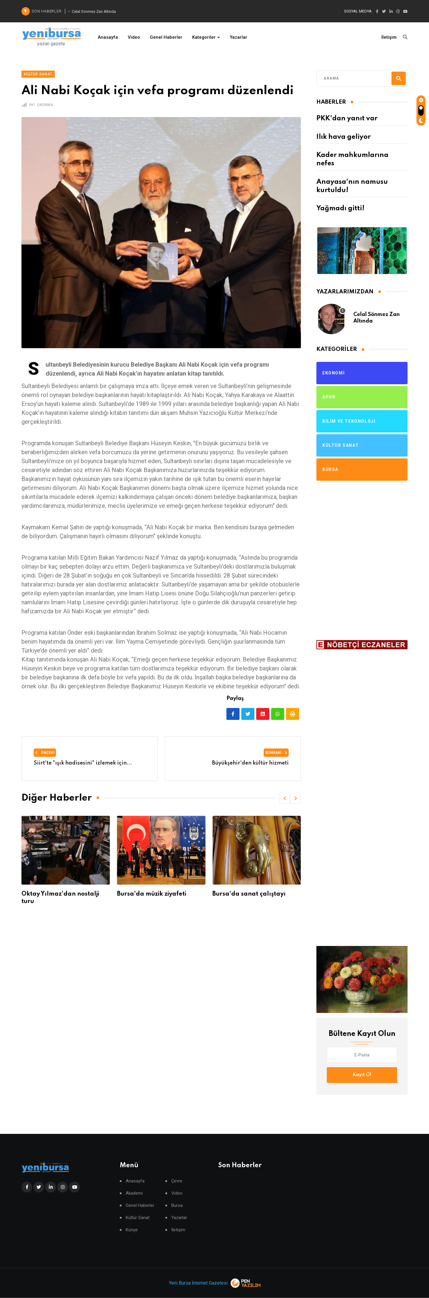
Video (134, 37)
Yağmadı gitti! (340, 208)
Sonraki (276, 753)
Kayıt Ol (362, 1075)
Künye (132, 1230)
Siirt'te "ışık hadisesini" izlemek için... (83, 763)
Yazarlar (238, 37)
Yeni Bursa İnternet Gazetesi (198, 1283)
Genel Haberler (166, 37)
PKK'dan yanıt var (346, 118)
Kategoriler (204, 37)
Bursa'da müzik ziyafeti (151, 894)
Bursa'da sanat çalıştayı (249, 894)
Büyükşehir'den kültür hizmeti (250, 763)
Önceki (45, 753)
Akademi (134, 1193)
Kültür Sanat (138, 1217)
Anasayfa (108, 37)
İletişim (389, 37)
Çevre (176, 1181)
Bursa (177, 1205)
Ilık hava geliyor (343, 137)
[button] (284, 798)
